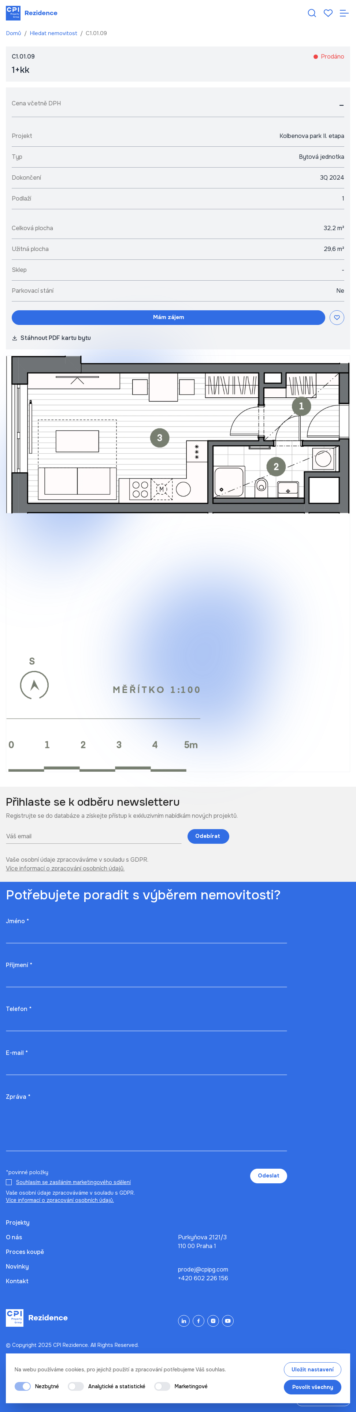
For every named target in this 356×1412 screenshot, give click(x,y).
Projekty (18, 1222)
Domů (14, 33)
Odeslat (268, 1175)
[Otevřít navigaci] (344, 13)
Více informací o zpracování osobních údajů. (65, 868)
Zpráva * (18, 1097)
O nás (14, 1237)
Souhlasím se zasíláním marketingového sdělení (73, 1182)
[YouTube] (228, 1321)
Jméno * (17, 921)
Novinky (17, 1266)
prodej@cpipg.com (203, 1269)
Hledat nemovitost (54, 33)
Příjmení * (19, 965)
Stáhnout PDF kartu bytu (51, 338)
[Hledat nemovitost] (312, 13)
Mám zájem (168, 317)
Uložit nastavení (313, 1369)
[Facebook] (198, 1321)
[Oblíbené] (328, 13)
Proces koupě (25, 1252)
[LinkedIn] (184, 1321)
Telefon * (18, 1009)
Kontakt (17, 1281)
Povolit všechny (312, 1387)
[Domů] (32, 13)
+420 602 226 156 (203, 1278)
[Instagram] (213, 1321)
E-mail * (17, 1053)
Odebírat (208, 836)
